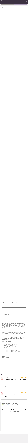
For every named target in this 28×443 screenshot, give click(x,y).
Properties (4, 7)
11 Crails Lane (8, 7)
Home (1, 7)
